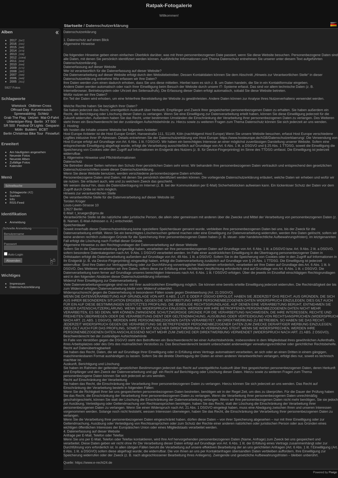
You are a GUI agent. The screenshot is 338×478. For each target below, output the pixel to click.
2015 (13, 47)
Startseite (73, 25)
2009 (13, 67)
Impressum (17, 283)
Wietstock (19, 106)
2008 (13, 71)
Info (12, 199)
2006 (13, 78)
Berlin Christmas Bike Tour (23, 133)
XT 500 (50, 122)
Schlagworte (18, 192)
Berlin (38, 122)
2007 (13, 74)
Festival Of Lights (30, 126)
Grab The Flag (15, 118)
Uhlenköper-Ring (19, 122)
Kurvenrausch (41, 110)
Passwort (10, 243)
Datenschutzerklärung (25, 287)
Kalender (16, 165)
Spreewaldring (25, 114)
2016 (13, 43)
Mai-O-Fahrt (50, 118)
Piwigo (333, 472)
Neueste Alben (20, 159)
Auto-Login (13, 254)
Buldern (31, 129)
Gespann (52, 126)
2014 (13, 50)
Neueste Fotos (20, 155)
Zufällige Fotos (20, 162)
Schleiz (43, 114)
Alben (7, 32)
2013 (13, 54)
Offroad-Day (20, 110)
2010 (13, 64)
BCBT (43, 129)
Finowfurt (52, 133)
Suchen (15, 195)
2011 (13, 60)
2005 (13, 81)
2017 (13, 40)
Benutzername (14, 233)
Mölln (19, 129)
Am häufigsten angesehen (28, 152)
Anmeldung (18, 222)
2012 (13, 57)
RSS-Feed (17, 202)
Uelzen (33, 118)
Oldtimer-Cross (40, 106)
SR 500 (9, 126)
